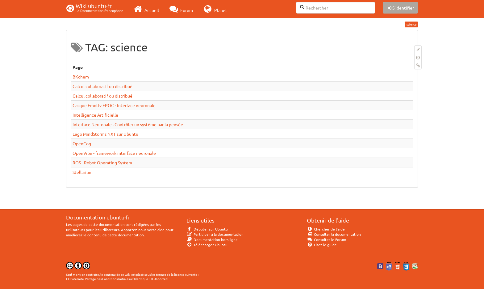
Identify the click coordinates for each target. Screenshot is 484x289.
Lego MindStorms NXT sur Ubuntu (105, 134)
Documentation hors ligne (212, 239)
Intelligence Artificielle (95, 115)
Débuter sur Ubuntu (207, 229)
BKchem (81, 76)
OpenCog (82, 143)
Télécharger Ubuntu (206, 244)
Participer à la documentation (215, 234)
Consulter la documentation (334, 234)
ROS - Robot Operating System (102, 162)
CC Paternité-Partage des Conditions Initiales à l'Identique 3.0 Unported (117, 278)
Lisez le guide (322, 244)
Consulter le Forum (326, 239)
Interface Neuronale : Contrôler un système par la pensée (128, 124)
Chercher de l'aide (326, 229)
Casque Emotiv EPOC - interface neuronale (114, 105)
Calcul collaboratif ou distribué (102, 86)
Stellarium (83, 172)
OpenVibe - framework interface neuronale (114, 153)
